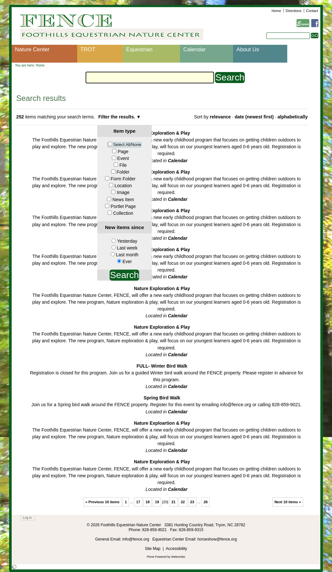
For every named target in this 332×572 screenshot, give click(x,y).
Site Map (152, 548)
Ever (127, 261)
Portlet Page (123, 206)
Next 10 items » (287, 502)
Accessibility (176, 548)
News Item (123, 199)
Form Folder (123, 178)
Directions (293, 11)
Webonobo (178, 556)
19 (157, 502)
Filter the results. (117, 116)
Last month (127, 254)
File (123, 165)
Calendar (194, 49)
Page (123, 151)
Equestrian (139, 49)
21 (174, 502)
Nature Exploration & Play (162, 133)
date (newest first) (254, 116)
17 (138, 502)
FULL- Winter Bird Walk (161, 366)
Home (276, 11)
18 (148, 502)
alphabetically (293, 116)
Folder (123, 172)
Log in (27, 517)
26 (206, 502)
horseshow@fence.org (217, 539)
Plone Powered (157, 556)
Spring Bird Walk (162, 397)
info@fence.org (136, 539)
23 (192, 502)
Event (123, 158)
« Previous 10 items (102, 502)
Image (123, 192)
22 (183, 502)
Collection (123, 213)
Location (123, 185)
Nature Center (32, 49)
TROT (87, 49)
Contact (312, 11)
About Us (247, 49)
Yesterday (127, 241)
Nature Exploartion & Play (162, 423)
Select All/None (127, 144)
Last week (127, 247)
